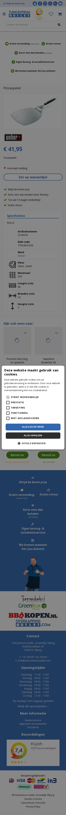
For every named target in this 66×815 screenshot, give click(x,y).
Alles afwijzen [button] (33, 435)
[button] (33, 443)
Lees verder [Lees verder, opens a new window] (54, 390)
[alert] (33, 407)
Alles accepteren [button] (33, 427)
